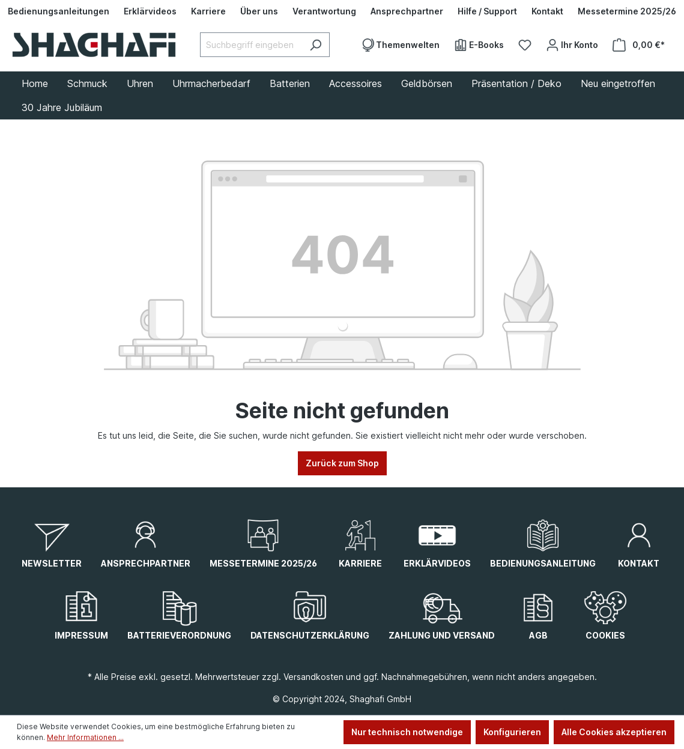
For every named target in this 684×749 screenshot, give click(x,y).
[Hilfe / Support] (487, 11)
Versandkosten (313, 677)
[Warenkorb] (638, 45)
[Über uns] (259, 11)
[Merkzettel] (525, 45)
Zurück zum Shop (342, 463)
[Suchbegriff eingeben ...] (251, 44)
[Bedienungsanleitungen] (59, 11)
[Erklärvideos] (150, 11)
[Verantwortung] (324, 11)
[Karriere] (208, 11)
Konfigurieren (512, 732)
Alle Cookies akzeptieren (614, 732)
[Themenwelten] (400, 45)
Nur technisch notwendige (407, 732)
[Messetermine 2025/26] (627, 11)
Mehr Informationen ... (85, 737)
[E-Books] (479, 45)
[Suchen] (315, 44)
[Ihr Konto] (572, 45)
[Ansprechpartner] (406, 11)
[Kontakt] (547, 11)
